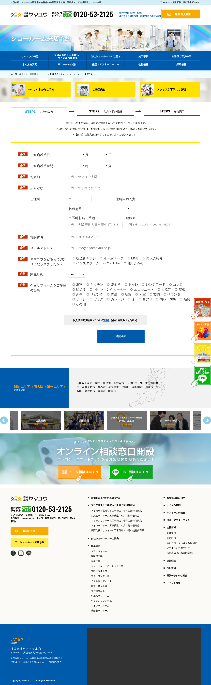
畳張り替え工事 (99, 583)
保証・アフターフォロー (179, 517)
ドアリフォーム (99, 548)
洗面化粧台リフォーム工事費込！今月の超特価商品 (117, 527)
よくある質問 (174, 502)
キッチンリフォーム (101, 597)
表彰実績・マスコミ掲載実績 (182, 539)
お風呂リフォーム (100, 592)
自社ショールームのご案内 (105, 535)
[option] (127, 417)
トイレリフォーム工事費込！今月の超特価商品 (115, 522)
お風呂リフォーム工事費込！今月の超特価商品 (115, 512)
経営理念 (171, 535)
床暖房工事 (97, 553)
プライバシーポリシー (178, 544)
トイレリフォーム (100, 602)
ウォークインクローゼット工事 (107, 563)
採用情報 (171, 565)
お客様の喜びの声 (176, 495)
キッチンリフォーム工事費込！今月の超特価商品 (116, 517)
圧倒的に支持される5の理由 (105, 495)
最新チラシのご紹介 (177, 572)
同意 (106, 320)
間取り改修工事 (99, 568)
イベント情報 (174, 580)
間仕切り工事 (98, 588)
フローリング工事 (100, 573)
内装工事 (95, 558)
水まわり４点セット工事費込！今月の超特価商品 (116, 507)
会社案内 (171, 530)
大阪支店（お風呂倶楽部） (180, 549)
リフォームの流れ (176, 509)
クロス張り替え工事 (101, 578)
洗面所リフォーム (100, 607)
